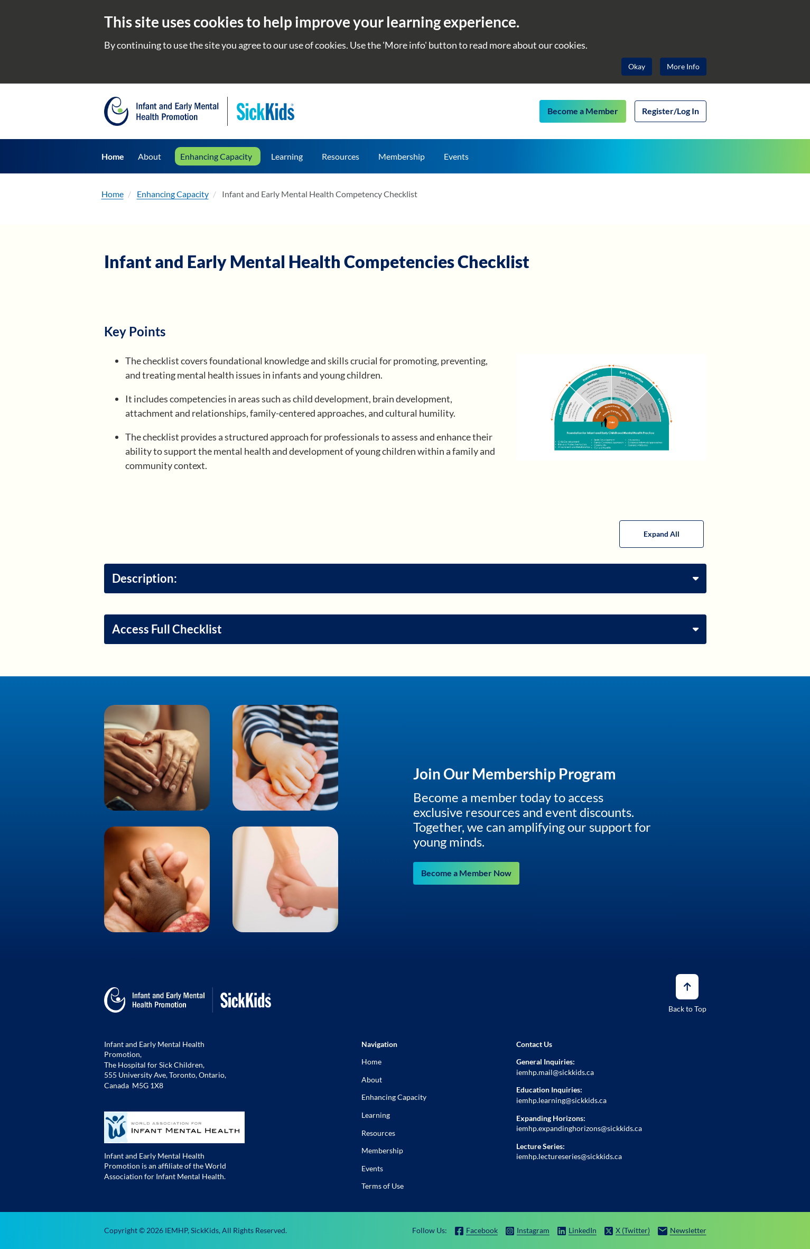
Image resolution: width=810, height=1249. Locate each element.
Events (372, 1168)
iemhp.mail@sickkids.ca (555, 1072)
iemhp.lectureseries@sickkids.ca (569, 1156)
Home (112, 194)
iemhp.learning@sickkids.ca (561, 1100)
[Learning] (287, 156)
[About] (149, 156)
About (371, 1079)
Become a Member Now (466, 873)
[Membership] (401, 156)
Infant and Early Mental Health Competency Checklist (319, 194)
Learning (375, 1114)
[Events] (456, 156)
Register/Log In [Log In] (670, 111)
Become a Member (582, 111)
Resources (378, 1132)
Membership (382, 1150)
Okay (636, 66)
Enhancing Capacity (173, 194)
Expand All (661, 533)
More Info (683, 66)
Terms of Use (382, 1185)
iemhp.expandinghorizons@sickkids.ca (579, 1128)
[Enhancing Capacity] (217, 156)
